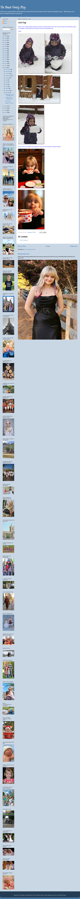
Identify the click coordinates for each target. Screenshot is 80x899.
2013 (5, 63)
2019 (5, 50)
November (8, 71)
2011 (5, 67)
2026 (5, 36)
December (8, 69)
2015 (5, 59)
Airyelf (54, 895)
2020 (5, 48)
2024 (5, 40)
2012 (5, 65)
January (8, 92)
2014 (5, 61)
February (8, 90)
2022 (5, 44)
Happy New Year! (9, 103)
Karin (5, 23)
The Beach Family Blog (12, 8)
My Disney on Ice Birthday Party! (9, 95)
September (8, 75)
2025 (5, 38)
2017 (5, 55)
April (7, 86)
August (7, 77)
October (8, 73)
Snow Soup (8, 101)
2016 (5, 57)
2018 (5, 52)
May (7, 84)
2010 (5, 106)
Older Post (73, 246)
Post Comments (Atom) (29, 249)
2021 (5, 46)
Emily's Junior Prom (23, 254)
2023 (5, 42)
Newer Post (22, 246)
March (7, 88)
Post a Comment (24, 240)
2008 (5, 110)
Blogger (64, 895)
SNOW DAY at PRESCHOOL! (9, 98)
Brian (5, 21)
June (7, 82)
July (7, 80)
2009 (5, 108)
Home (48, 246)
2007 (5, 112)
